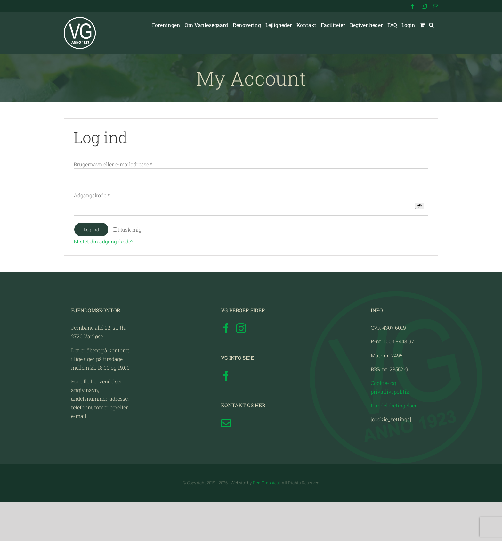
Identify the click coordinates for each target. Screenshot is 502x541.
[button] (431, 25)
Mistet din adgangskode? (103, 241)
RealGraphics (266, 522)
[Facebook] (226, 368)
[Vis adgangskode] (419, 206)
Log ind (91, 229)
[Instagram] (241, 368)
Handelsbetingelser (394, 444)
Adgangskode (92, 195)
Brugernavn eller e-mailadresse (113, 164)
